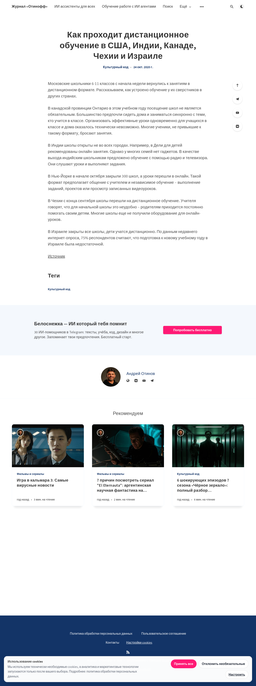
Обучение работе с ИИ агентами (129, 6)
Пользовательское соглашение (163, 633)
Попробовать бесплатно (192, 330)
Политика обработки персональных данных (101, 633)
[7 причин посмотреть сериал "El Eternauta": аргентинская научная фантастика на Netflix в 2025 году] (128, 492)
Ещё (186, 6)
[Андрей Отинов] (111, 377)
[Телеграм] (237, 99)
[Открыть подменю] (202, 7)
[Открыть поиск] (232, 7)
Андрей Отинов (140, 373)
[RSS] (128, 652)
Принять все (183, 664)
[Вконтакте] (237, 126)
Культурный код (115, 67)
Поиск (168, 6)
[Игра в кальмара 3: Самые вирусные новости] (48, 492)
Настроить (237, 674)
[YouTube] (237, 113)
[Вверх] (237, 85)
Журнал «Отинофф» (29, 6)
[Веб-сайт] (128, 381)
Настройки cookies (139, 642)
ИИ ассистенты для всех (74, 6)
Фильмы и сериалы (30, 474)
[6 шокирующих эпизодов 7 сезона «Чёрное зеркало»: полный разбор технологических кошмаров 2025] (208, 492)
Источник (56, 256)
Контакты (112, 642)
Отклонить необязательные (223, 664)
